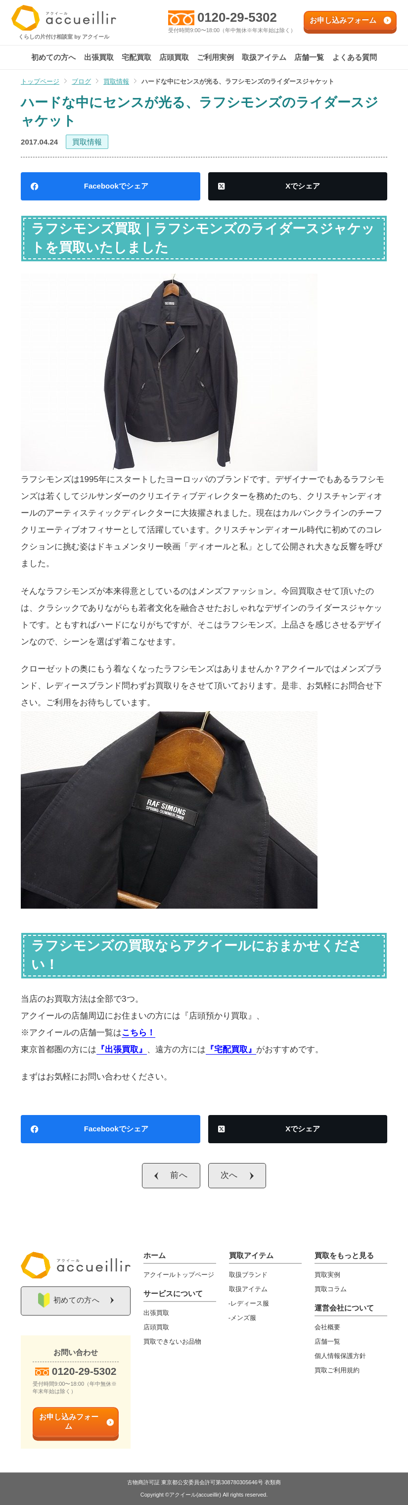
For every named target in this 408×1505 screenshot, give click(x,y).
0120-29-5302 (237, 17)
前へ (179, 1175)
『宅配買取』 (231, 1049)
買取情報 (87, 142)
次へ (229, 1175)
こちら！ (138, 1032)
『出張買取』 (121, 1049)
